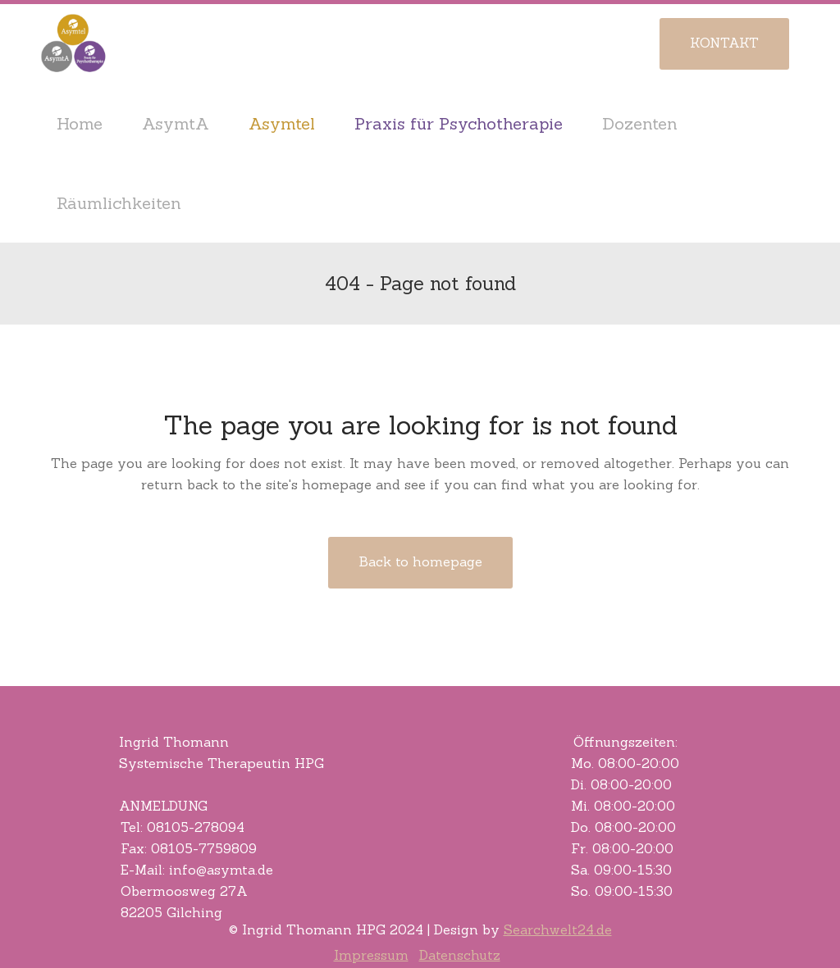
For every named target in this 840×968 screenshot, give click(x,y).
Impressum (371, 955)
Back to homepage (420, 561)
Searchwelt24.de (558, 929)
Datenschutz (459, 955)
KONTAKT (724, 42)
